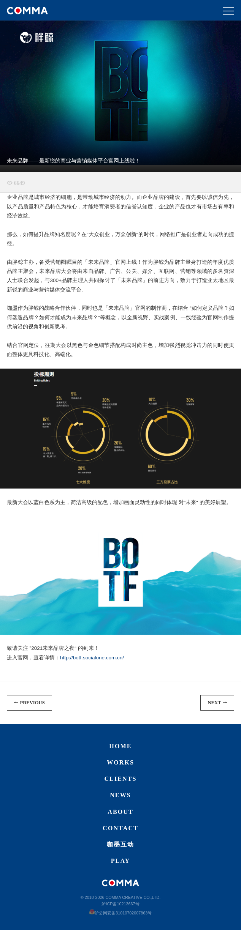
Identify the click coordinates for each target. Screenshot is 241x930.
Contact (120, 828)
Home (120, 746)
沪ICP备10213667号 (120, 904)
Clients (120, 779)
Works (120, 762)
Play (120, 860)
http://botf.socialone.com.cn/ (92, 657)
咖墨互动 (120, 844)
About (120, 812)
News (120, 795)
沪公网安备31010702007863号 (120, 913)
